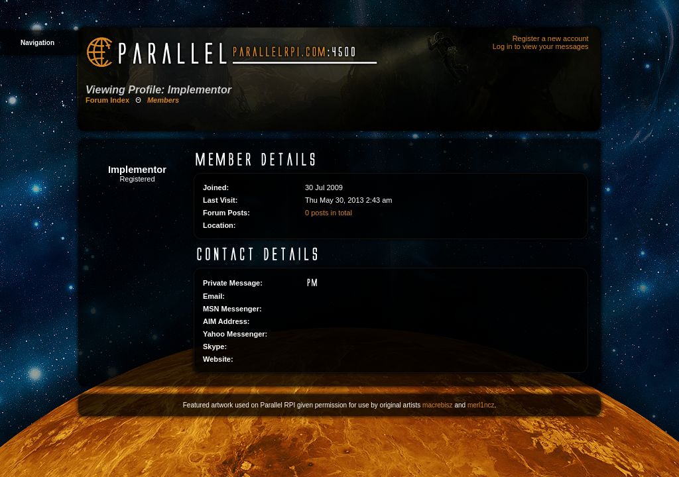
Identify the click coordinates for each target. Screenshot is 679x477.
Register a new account (551, 38)
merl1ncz (481, 405)
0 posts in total (328, 213)
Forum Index (107, 100)
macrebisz (437, 405)
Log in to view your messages (541, 46)
